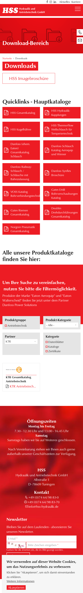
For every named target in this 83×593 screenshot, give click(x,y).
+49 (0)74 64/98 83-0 (43, 497)
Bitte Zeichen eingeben (42, 545)
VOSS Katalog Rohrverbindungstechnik (25, 194)
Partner (10, 336)
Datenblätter (56, 342)
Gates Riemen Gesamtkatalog (20, 212)
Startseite (7, 58)
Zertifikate (54, 351)
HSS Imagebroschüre (28, 78)
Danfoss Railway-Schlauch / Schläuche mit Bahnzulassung (21, 173)
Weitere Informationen (20, 582)
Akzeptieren (16, 588)
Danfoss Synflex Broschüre (61, 173)
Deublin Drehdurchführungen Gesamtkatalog (64, 212)
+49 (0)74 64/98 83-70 (43, 502)
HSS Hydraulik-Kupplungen (60, 112)
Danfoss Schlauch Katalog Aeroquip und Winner (62, 150)
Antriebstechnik (17, 325)
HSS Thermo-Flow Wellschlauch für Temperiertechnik (62, 129)
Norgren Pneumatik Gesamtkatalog (23, 229)
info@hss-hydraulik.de (43, 506)
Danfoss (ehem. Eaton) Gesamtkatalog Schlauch (20, 150)
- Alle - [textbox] (50, 325)
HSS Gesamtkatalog (23, 113)
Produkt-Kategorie (58, 320)
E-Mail (12, 539)
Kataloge (53, 346)
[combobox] (62, 325)
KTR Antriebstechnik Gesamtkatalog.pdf (23, 386)
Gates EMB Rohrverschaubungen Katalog (64, 193)
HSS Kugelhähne (21, 129)
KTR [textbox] (8, 341)
